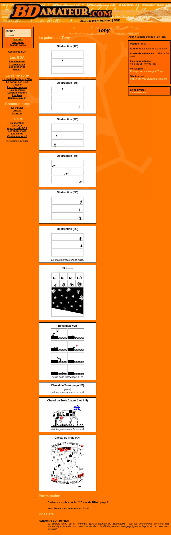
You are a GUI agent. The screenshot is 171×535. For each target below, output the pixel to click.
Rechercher (17, 123)
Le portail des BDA (17, 82)
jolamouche (74, 508)
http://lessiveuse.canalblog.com (148, 78)
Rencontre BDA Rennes (54, 520)
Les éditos (17, 133)
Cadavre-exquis (17, 98)
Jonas (57, 508)
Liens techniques (17, 87)
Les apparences (17, 131)
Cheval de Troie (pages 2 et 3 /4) (67, 400)
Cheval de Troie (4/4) (68, 437)
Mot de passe (18, 45)
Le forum (17, 113)
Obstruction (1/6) (67, 46)
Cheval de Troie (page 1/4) (67, 385)
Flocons (67, 268)
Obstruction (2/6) (67, 82)
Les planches (17, 64)
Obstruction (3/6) (67, 119)
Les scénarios (17, 66)
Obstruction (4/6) (67, 155)
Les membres (17, 61)
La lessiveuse (138, 92)
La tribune (17, 107)
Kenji (86, 508)
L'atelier (17, 84)
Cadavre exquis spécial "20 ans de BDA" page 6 (78, 502)
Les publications (17, 92)
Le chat (17, 110)
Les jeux (17, 95)
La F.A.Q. (17, 125)
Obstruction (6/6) (67, 229)
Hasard (17, 69)
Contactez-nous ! (17, 136)
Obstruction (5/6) (67, 192)
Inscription (18, 42)
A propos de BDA (17, 128)
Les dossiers (17, 90)
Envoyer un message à (146, 71)
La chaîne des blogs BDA (17, 79)
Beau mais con (67, 325)
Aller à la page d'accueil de (147, 36)
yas (64, 508)
